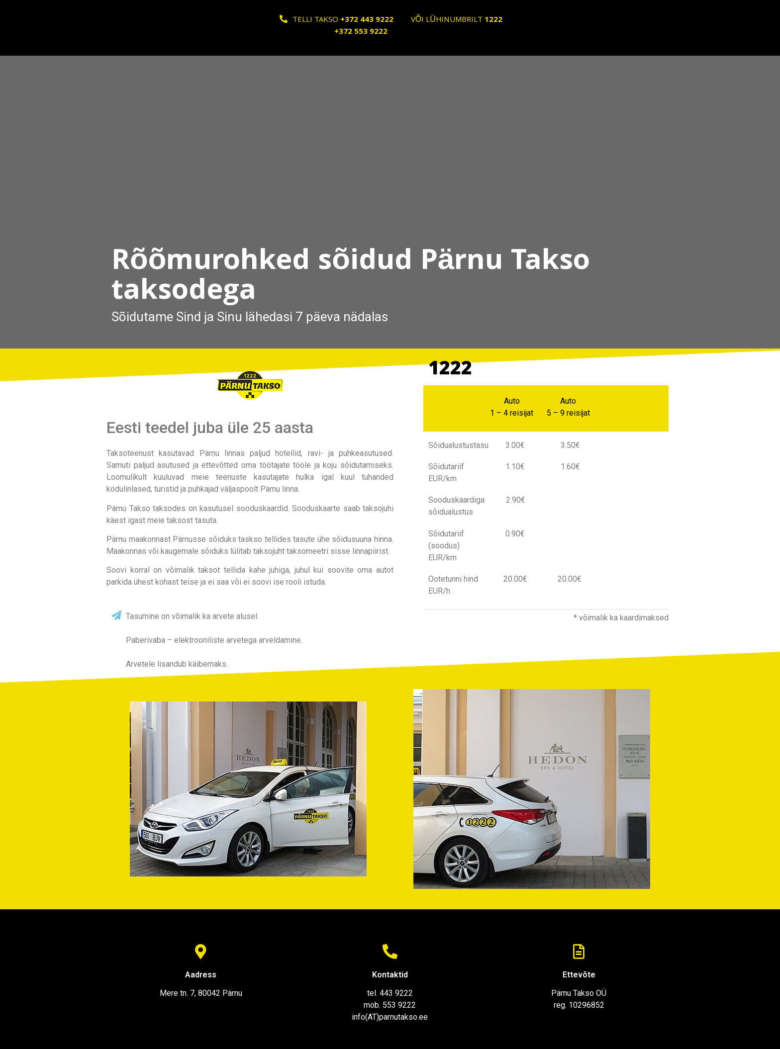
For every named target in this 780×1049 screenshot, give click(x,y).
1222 (450, 370)
